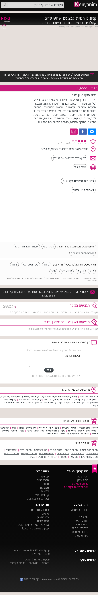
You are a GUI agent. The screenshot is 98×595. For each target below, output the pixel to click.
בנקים (32, 456)
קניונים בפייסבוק (79, 510)
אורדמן (95, 433)
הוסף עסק (82, 480)
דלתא (36, 430)
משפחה (55, 23)
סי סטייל (5, 430)
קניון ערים (93, 396)
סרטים (45, 513)
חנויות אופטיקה (46, 453)
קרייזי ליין (43, 427)
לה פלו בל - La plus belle (78, 433)
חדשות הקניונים (17, 563)
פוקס (57, 427)
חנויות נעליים (40, 450)
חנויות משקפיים (29, 453)
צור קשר (83, 517)
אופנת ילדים (11, 450)
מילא (62, 433)
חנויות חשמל (71, 450)
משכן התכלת (84, 427)
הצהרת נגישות (80, 528)
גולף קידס (72, 430)
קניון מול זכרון (90, 399)
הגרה (14, 427)
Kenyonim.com (50, 579)
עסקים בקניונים (42, 559)
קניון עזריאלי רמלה (33, 399)
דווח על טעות (81, 520)
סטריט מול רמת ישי (44, 402)
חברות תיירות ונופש (47, 456)
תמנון (21, 427)
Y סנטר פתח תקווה (17, 402)
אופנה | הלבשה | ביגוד (26, 246)
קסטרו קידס (91, 430)
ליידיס (95, 427)
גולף (63, 430)
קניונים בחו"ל (41, 495)
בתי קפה (74, 456)
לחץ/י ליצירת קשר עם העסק (69, 158)
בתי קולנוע (43, 517)
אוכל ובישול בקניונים (38, 498)
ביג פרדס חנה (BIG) (63, 399)
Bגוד (92, 271)
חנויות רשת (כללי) (89, 450)
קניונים (91, 18)
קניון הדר (35, 396)
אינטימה (65, 427)
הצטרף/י (7, 21)
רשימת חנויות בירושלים (82, 253)
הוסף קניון (82, 476)
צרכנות (45, 491)
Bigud (80, 271)
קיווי (51, 427)
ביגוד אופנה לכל (30, 264)
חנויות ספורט (56, 450)
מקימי (73, 427)
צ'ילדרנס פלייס (52, 430)
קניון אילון (36, 554)
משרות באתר (81, 535)
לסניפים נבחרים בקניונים (78, 181)
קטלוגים (90, 23)
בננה (22, 430)
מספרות (63, 456)
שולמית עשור (52, 433)
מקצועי (42, 23)
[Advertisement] (73, 217)
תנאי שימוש (82, 524)
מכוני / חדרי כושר (89, 456)
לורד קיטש (4, 427)
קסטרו (81, 430)
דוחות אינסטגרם (40, 510)
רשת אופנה (92, 453)
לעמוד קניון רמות (83, 190)
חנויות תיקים (63, 453)
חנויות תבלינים (11, 453)
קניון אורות (15, 396)
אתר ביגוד (80, 167)
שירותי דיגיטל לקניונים (76, 487)
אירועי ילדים (53, 18)
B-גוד (14, 264)
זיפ (42, 430)
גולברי (29, 430)
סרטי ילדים (43, 521)
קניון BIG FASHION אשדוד (36, 550)
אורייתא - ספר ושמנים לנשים (33, 525)
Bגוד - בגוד (66, 271)
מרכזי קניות (43, 480)
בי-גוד (46, 264)
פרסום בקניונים (80, 483)
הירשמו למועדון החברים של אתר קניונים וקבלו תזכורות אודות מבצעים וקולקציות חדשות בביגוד (49, 293)
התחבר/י (3, 27)
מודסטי (14, 430)
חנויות (80, 18)
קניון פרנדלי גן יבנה (71, 402)
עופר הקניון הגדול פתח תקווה (64, 396)
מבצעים (68, 18)
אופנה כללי (48, 246)
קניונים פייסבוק (29, 579)
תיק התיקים (31, 427)
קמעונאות (33, 563)
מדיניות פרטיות (80, 532)
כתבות (67, 23)
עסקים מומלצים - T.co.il (35, 528)
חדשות (78, 23)
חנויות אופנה (77, 453)
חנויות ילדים (26, 450)
